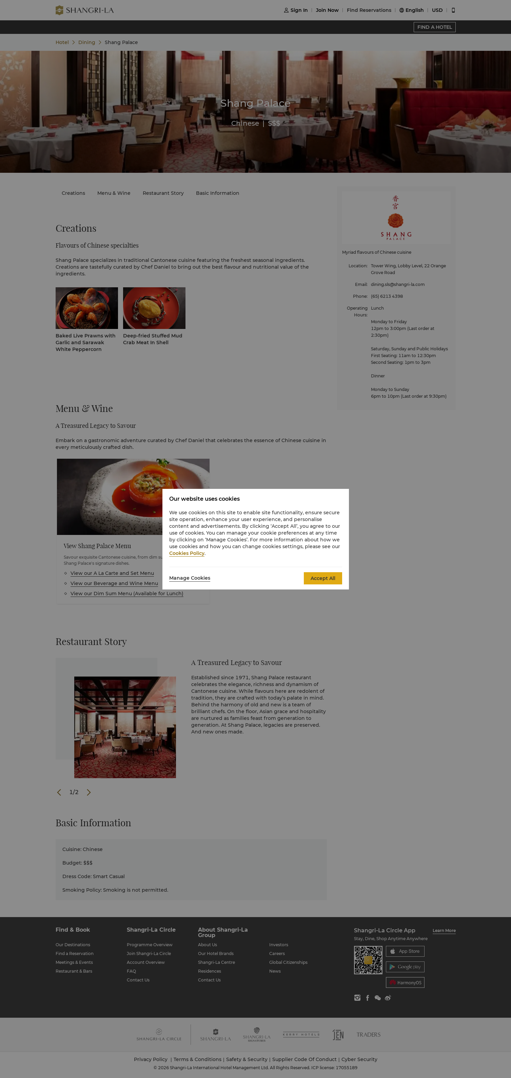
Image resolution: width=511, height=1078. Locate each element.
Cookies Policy (186, 553)
